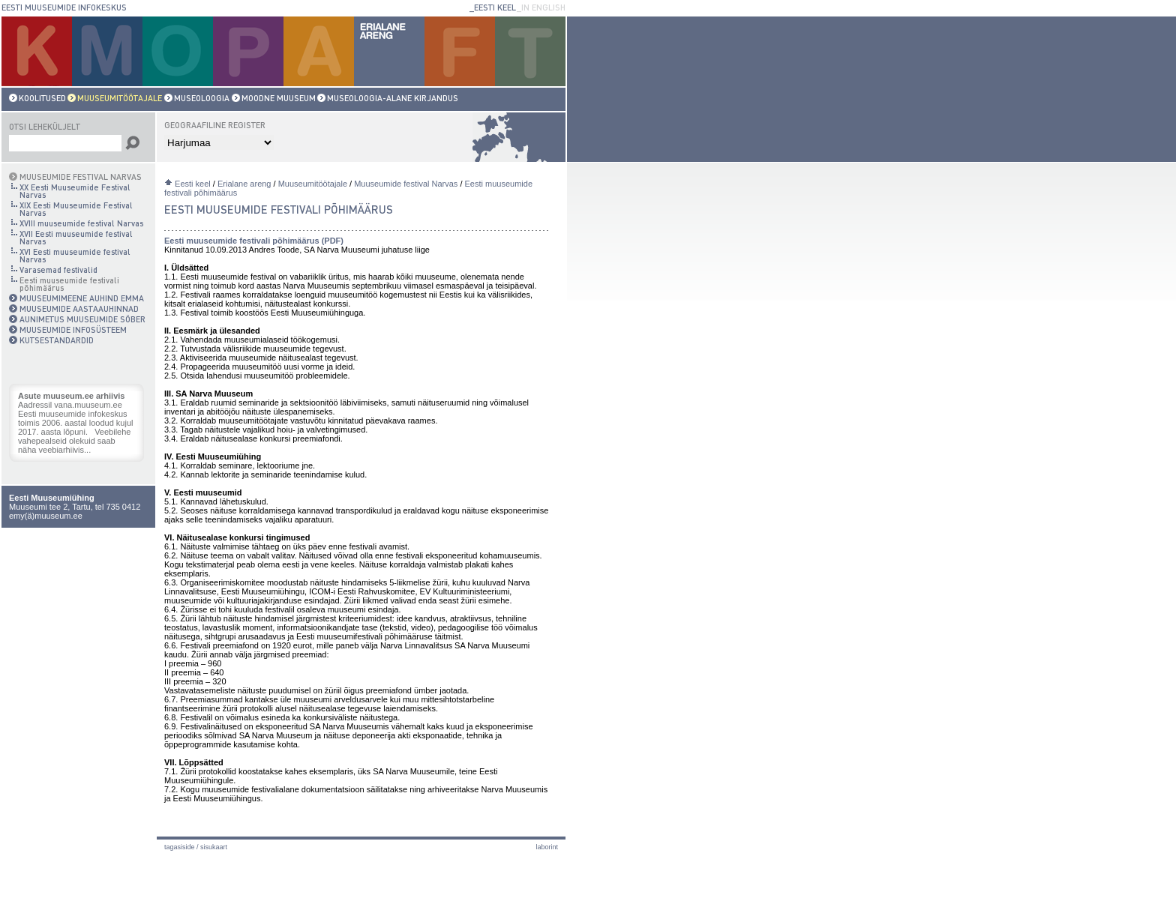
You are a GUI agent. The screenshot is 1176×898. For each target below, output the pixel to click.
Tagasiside (179, 847)
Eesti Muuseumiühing (51, 497)
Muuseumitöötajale (312, 183)
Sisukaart (213, 847)
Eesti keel (193, 183)
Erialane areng (245, 183)
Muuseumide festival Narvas (406, 183)
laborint (547, 847)
